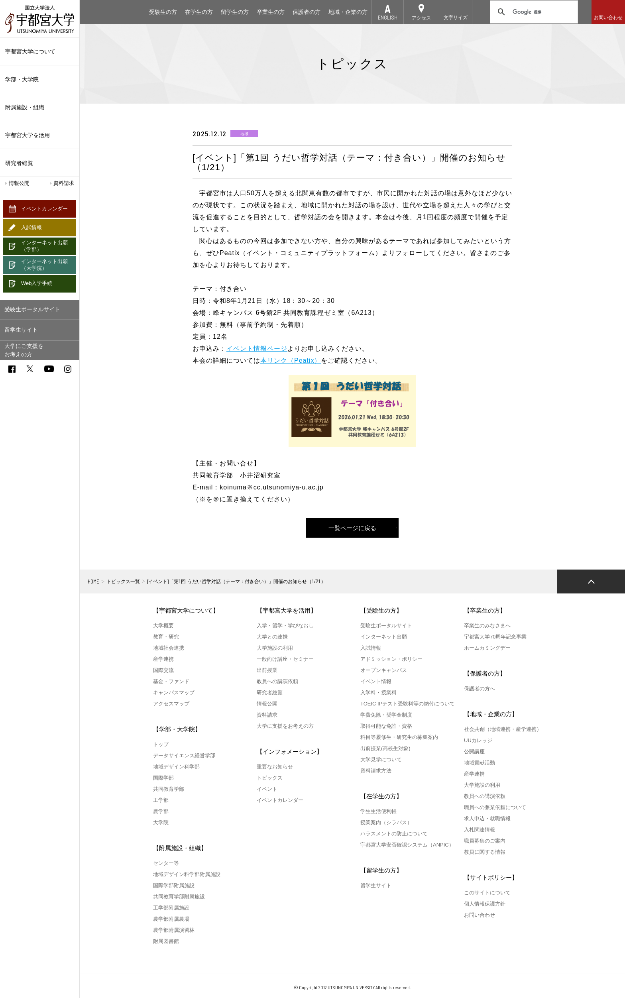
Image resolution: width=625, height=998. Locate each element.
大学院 (161, 822)
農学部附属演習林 (174, 930)
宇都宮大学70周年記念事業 (495, 637)
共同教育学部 (168, 789)
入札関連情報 (479, 830)
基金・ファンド (171, 681)
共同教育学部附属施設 (179, 897)
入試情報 (31, 227)
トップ (161, 744)
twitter (30, 368)
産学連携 (163, 659)
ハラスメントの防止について (394, 834)
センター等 (166, 863)
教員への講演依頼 (277, 681)
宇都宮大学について (39, 51)
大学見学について (381, 759)
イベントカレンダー (44, 209)
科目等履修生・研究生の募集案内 (399, 737)
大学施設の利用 (275, 648)
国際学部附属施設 (174, 885)
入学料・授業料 (378, 692)
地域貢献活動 (479, 763)
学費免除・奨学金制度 (386, 715)
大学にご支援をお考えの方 (23, 350)
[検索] (533, 12)
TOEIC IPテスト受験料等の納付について (407, 704)
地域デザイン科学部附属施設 (186, 874)
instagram (67, 369)
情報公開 (19, 183)
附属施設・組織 (39, 107)
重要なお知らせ (275, 767)
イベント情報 (375, 681)
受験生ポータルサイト (32, 309)
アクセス (421, 18)
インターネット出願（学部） (44, 246)
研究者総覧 (19, 163)
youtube (49, 368)
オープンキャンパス (383, 670)
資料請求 (63, 183)
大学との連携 (272, 637)
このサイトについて (487, 893)
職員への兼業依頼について (495, 807)
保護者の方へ (479, 689)
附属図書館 (166, 941)
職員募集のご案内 (484, 841)
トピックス (270, 778)
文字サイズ (456, 17)
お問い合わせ (608, 17)
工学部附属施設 (171, 908)
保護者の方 (306, 12)
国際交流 (163, 670)
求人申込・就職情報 (487, 818)
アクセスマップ (171, 704)
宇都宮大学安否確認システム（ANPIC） (407, 845)
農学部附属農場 (171, 919)
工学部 (161, 800)
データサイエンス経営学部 (184, 755)
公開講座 (474, 751)
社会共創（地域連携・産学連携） (503, 729)
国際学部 (163, 778)
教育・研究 (166, 637)
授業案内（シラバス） (386, 822)
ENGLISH (387, 17)
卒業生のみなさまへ (487, 626)
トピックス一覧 (123, 581)
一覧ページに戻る (352, 528)
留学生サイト (21, 329)
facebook (12, 369)
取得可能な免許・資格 (386, 726)
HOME (93, 581)
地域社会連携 (168, 648)
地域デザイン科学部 (176, 767)
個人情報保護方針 (484, 904)
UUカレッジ (478, 740)
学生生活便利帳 (378, 811)
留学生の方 (235, 12)
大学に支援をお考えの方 (285, 726)
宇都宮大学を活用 (39, 135)
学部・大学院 (39, 79)
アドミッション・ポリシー (391, 659)
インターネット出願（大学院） (44, 264)
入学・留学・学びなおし (285, 626)
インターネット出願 (383, 637)
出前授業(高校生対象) (385, 748)
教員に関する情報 (484, 852)
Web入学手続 (37, 283)
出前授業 (267, 670)
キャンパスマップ (174, 692)
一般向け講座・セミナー (285, 659)
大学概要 (163, 626)
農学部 (161, 811)
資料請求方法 (375, 771)
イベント (267, 789)
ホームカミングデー (487, 648)
